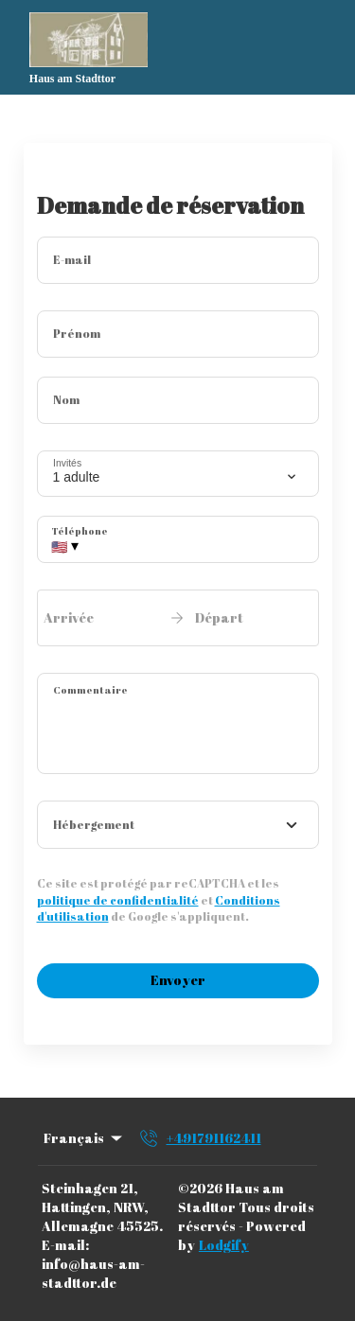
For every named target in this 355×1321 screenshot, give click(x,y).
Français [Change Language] (84, 1138)
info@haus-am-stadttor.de (93, 1273)
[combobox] (178, 825)
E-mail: (65, 1245)
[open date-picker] (178, 618)
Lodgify (224, 1245)
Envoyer (178, 980)
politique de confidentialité (118, 899)
